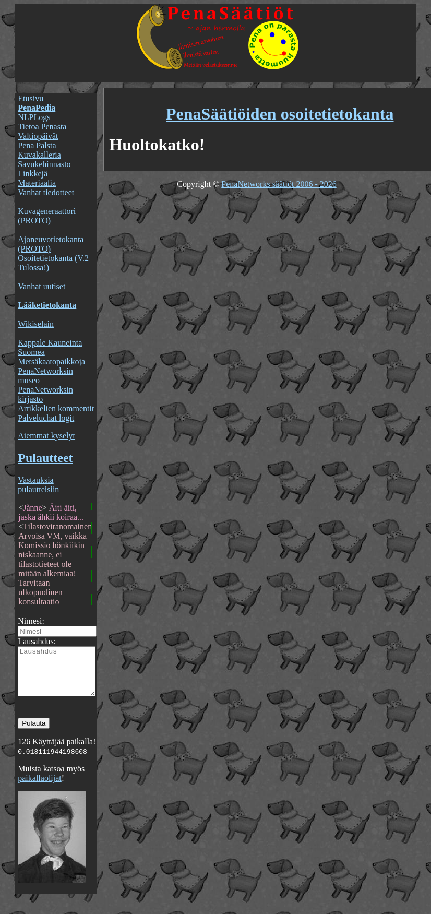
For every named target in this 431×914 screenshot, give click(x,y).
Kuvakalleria (39, 154)
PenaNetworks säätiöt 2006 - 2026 (278, 184)
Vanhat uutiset (41, 286)
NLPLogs (34, 117)
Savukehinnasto (44, 164)
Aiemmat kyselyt (46, 435)
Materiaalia (37, 183)
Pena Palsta (37, 145)
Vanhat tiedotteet (46, 192)
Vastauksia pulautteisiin (38, 485)
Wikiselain (36, 323)
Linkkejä (32, 173)
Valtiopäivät (38, 136)
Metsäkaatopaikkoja (51, 361)
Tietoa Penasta (42, 126)
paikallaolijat (40, 787)
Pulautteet (45, 458)
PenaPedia (36, 107)
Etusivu (30, 98)
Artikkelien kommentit (56, 408)
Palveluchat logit (46, 417)
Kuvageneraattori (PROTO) (47, 216)
